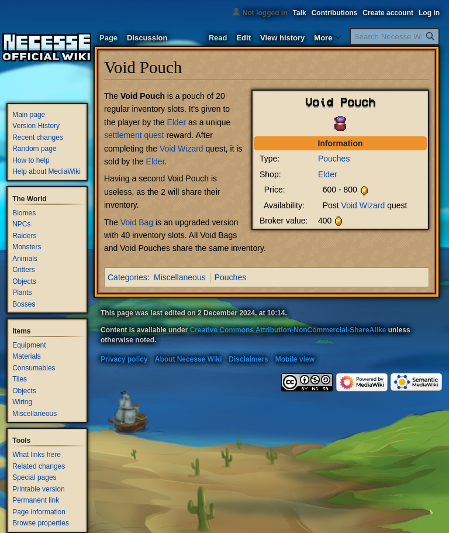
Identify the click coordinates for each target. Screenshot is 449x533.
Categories (127, 277)
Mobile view (295, 359)
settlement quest (134, 135)
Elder (327, 174)
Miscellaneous (180, 277)
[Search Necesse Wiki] (395, 36)
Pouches (334, 158)
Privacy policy (124, 359)
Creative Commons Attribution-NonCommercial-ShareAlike (288, 330)
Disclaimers (248, 359)
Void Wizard (363, 205)
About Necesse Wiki (188, 359)
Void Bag (136, 222)
